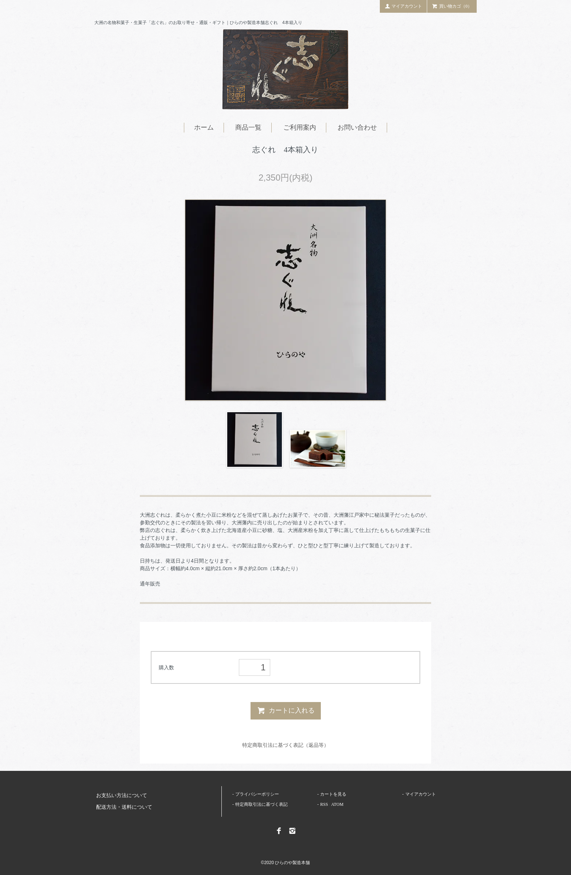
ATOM (337, 804)
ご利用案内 (299, 127)
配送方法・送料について (124, 807)
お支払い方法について (121, 795)
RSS (324, 804)
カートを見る (333, 794)
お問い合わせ (357, 127)
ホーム (204, 127)
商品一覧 (248, 127)
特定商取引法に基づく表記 (261, 804)
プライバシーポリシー (257, 794)
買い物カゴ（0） (452, 6)
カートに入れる (286, 710)
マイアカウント (403, 6)
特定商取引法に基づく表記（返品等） (285, 745)
